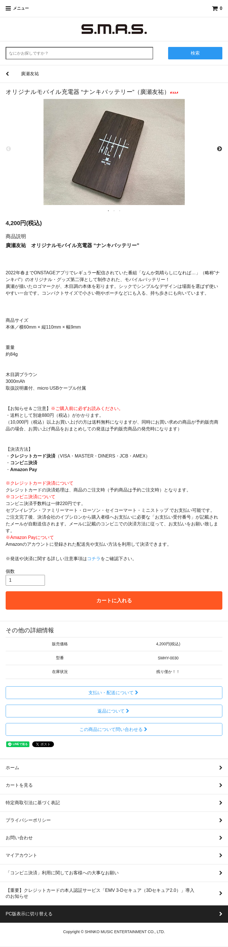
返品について (114, 711)
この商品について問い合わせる (114, 729)
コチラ (94, 558)
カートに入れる (114, 600)
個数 (10, 571)
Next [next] (219, 149)
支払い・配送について (114, 692)
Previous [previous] (8, 149)
